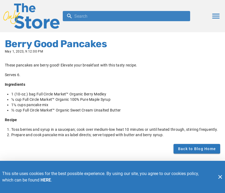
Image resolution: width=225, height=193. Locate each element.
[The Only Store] (33, 16)
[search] (130, 16)
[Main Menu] (216, 16)
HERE (45, 180)
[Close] (220, 177)
